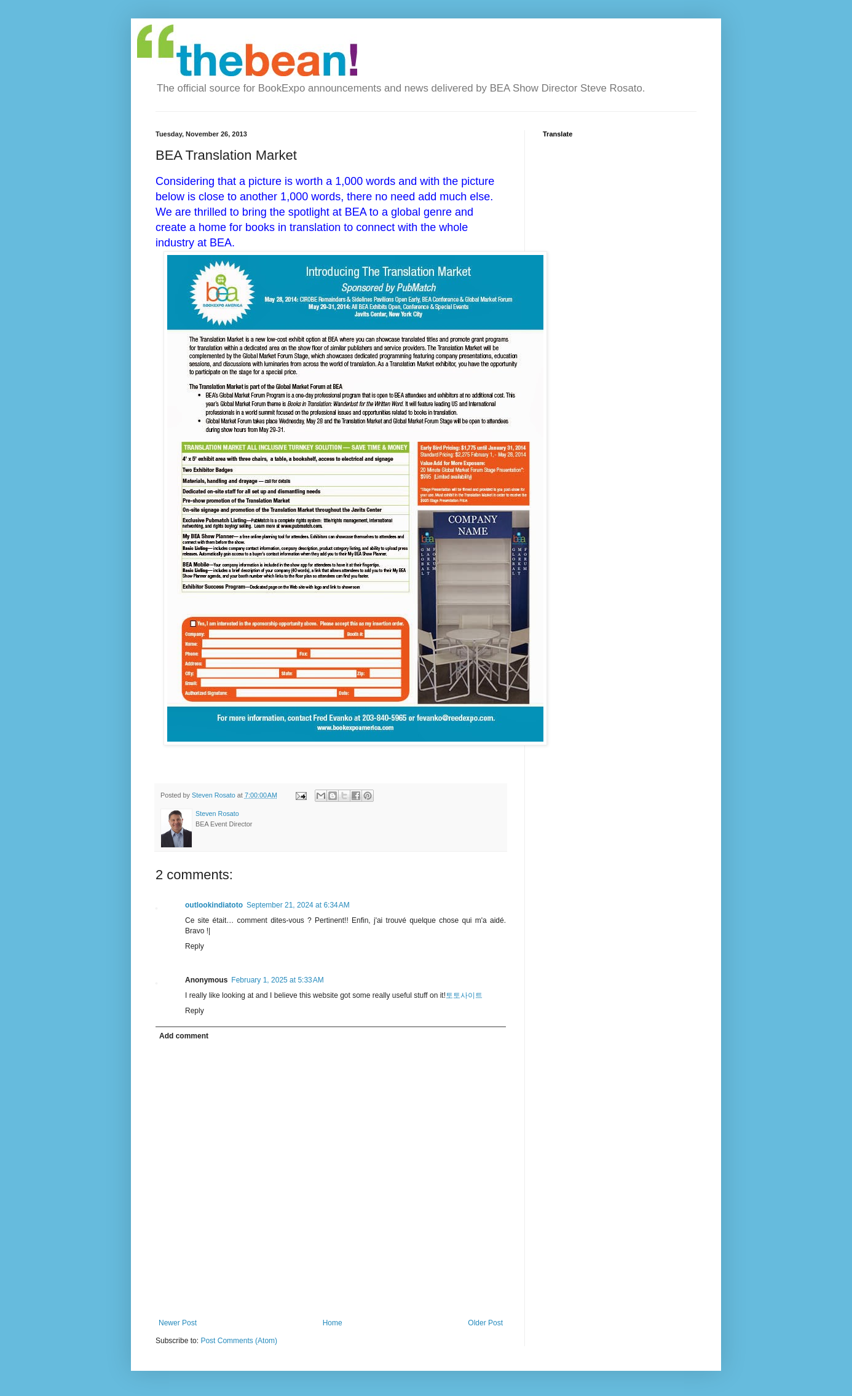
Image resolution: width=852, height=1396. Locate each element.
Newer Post (178, 1323)
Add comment (183, 1036)
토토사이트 (464, 995)
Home (332, 1323)
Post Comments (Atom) (238, 1340)
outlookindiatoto (214, 905)
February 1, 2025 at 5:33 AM (277, 980)
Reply (194, 946)
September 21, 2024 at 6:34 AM (298, 905)
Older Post (485, 1323)
